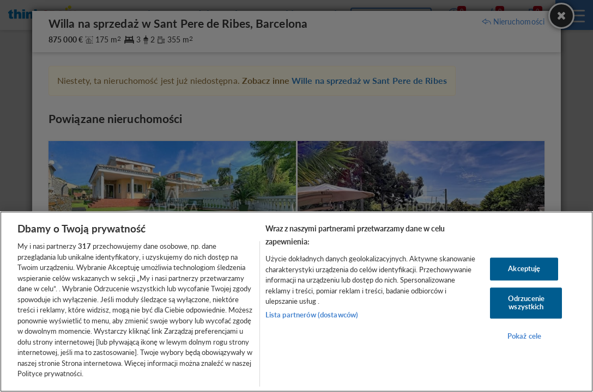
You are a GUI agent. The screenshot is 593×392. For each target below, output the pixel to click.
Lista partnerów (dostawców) (312, 314)
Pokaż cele (524, 336)
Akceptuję (524, 268)
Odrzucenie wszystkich (526, 302)
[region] (296, 301)
